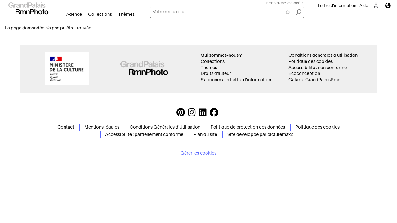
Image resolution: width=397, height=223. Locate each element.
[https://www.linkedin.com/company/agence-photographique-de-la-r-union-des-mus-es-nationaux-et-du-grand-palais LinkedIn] (203, 114)
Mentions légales (101, 127)
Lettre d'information (337, 5)
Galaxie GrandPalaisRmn (314, 79)
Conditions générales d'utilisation (323, 55)
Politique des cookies (310, 61)
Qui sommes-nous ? (221, 55)
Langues (388, 5)
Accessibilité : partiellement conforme (144, 134)
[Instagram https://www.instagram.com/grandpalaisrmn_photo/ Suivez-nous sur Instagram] (192, 114)
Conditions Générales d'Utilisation (165, 127)
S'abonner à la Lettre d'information (236, 79)
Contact (65, 127)
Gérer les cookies (198, 153)
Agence (74, 14)
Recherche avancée (284, 3)
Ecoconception (304, 73)
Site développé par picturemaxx (260, 134)
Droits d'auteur (216, 73)
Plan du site (205, 134)
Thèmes (126, 14)
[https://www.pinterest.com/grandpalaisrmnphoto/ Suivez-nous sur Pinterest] (180, 114)
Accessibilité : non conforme (317, 67)
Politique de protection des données (248, 127)
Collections (100, 14)
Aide (363, 5)
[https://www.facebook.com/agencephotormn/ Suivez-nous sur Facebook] (214, 114)
